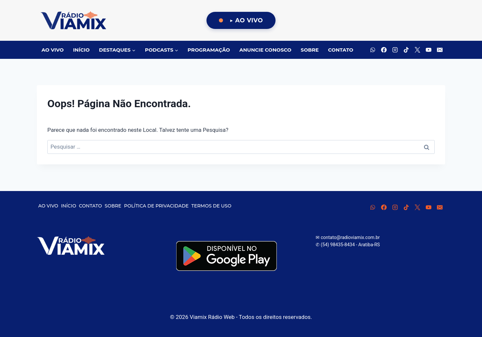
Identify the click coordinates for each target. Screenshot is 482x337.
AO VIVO (52, 50)
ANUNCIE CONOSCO (265, 50)
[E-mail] (439, 50)
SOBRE (310, 50)
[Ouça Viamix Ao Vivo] (240, 20)
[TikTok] (406, 50)
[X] (417, 50)
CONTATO (340, 50)
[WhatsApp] (372, 50)
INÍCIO (81, 50)
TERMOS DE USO (211, 206)
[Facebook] (383, 50)
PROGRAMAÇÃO (209, 50)
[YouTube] (428, 50)
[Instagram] (394, 50)
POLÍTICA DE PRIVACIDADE (156, 206)
